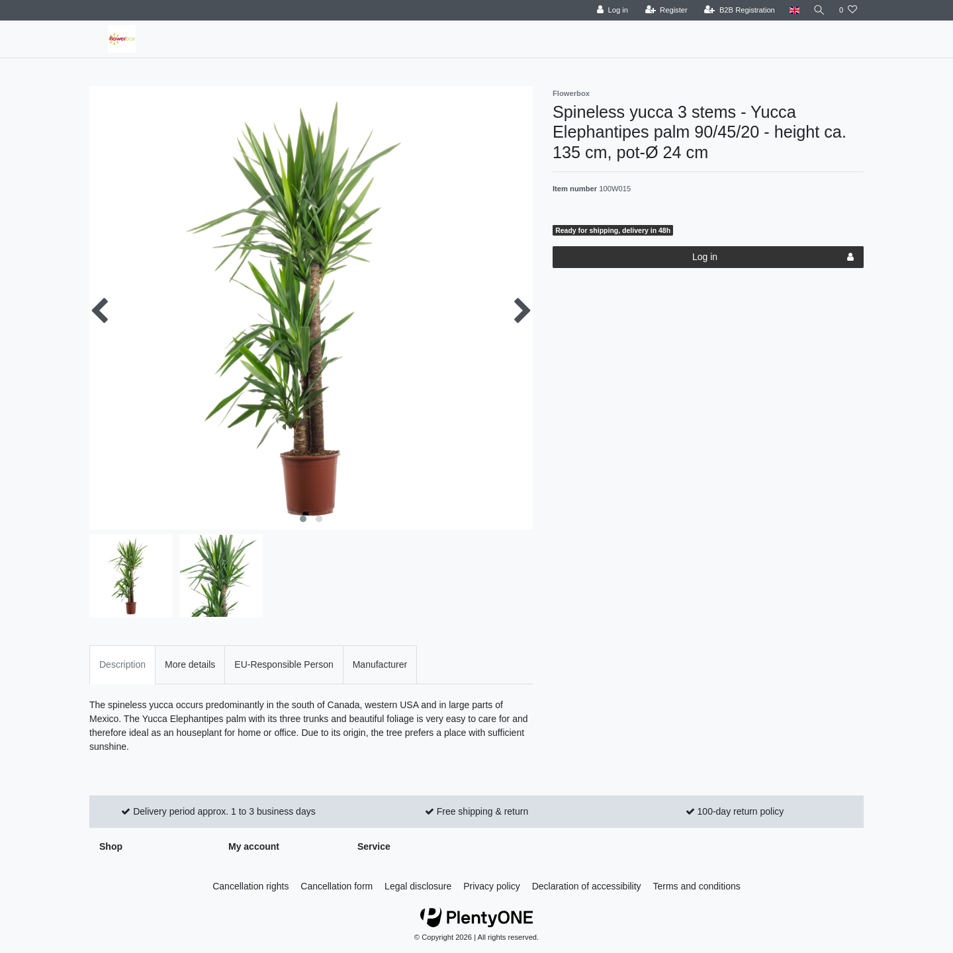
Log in (773, 257)
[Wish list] (848, 10)
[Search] (818, 10)
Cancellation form (336, 886)
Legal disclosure (418, 886)
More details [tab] (190, 664)
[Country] (792, 10)
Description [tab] (122, 664)
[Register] (665, 10)
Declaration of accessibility (586, 886)
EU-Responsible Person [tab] (283, 664)
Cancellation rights (250, 886)
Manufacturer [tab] (380, 664)
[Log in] (610, 10)
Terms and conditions (697, 886)
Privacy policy (491, 886)
